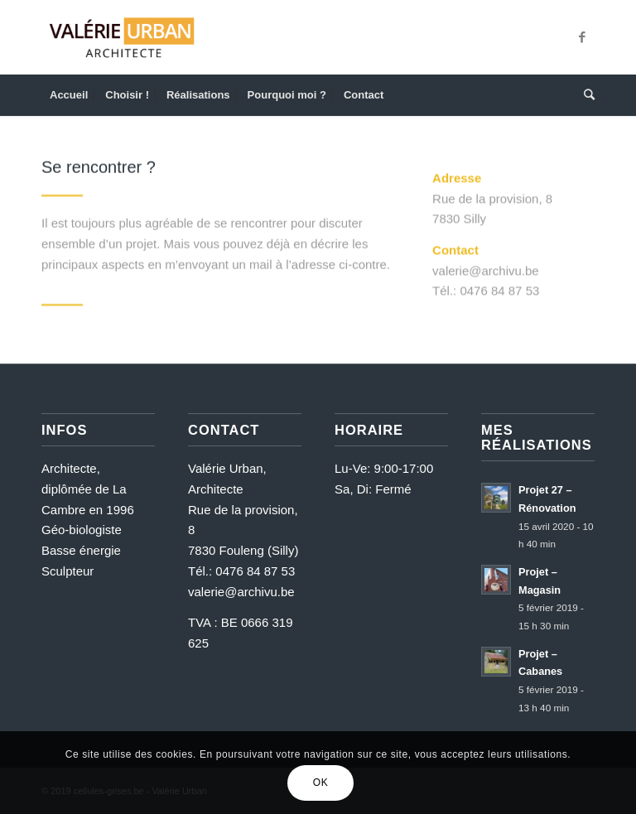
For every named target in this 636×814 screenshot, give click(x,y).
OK (321, 782)
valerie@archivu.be (241, 592)
